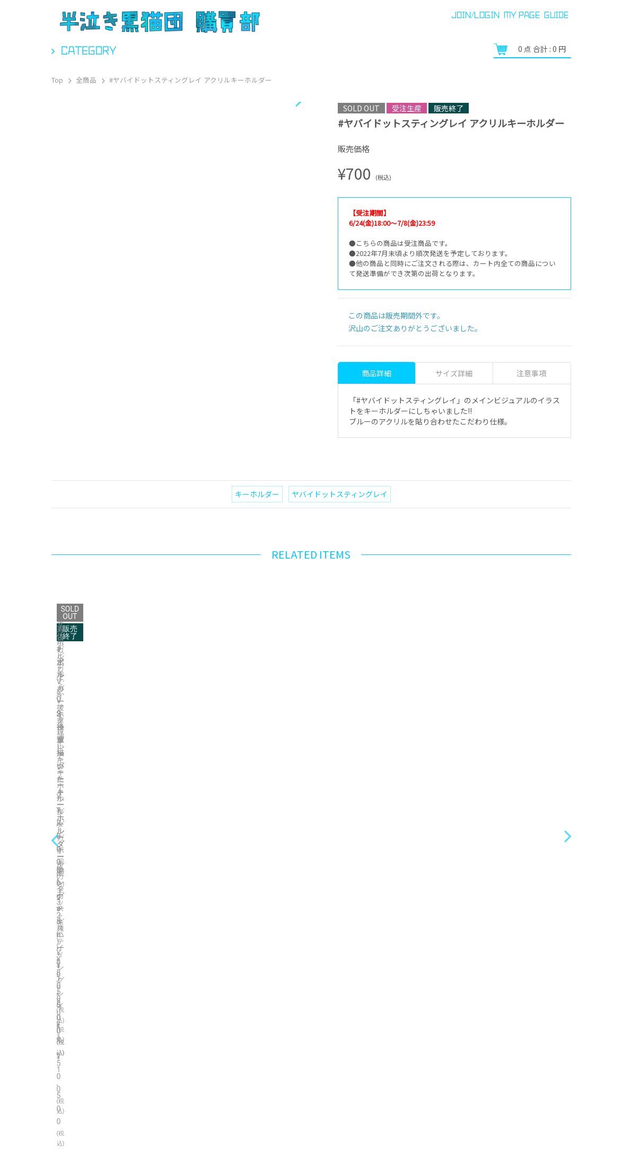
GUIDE (556, 15)
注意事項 (531, 373)
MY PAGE (522, 15)
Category (89, 50)
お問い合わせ (264, 1139)
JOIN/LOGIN (475, 15)
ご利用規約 (320, 1139)
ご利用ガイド (60, 1139)
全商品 (86, 80)
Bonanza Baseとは (546, 1121)
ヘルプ (110, 1139)
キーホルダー (257, 494)
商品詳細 (376, 373)
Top (57, 80)
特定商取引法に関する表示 (181, 1139)
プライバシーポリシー (470, 1121)
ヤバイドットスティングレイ (340, 494)
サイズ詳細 (453, 373)
